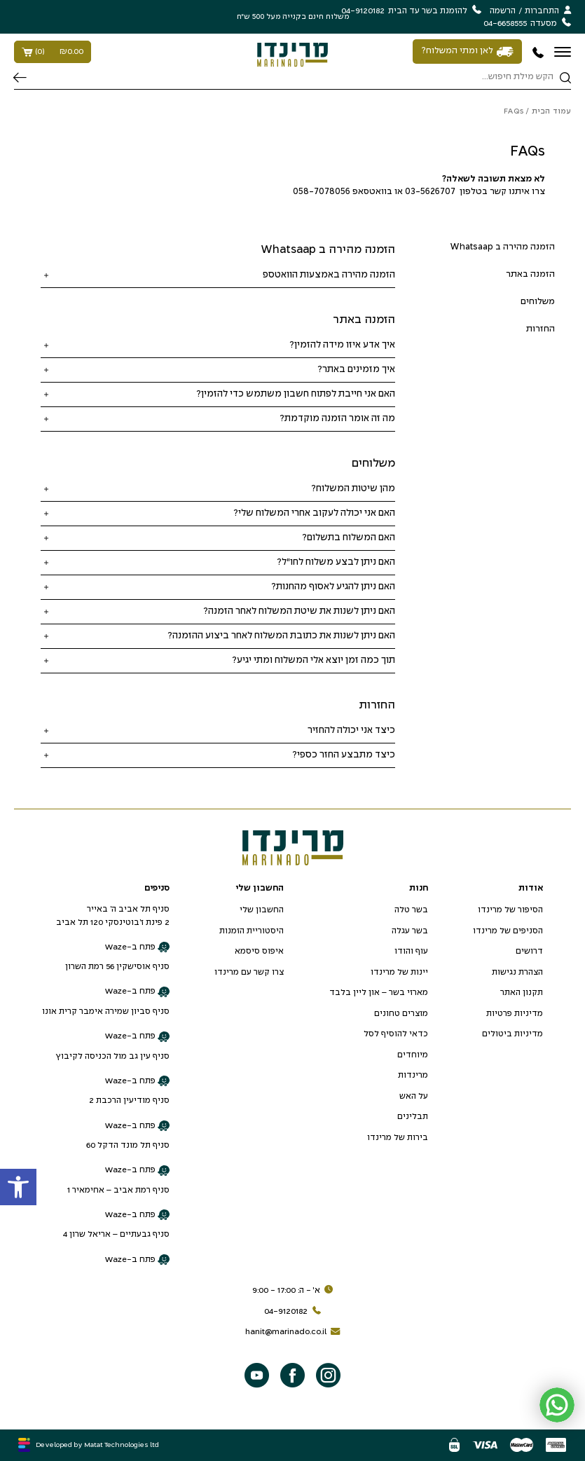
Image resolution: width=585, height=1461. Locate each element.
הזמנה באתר (530, 274)
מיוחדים (412, 1055)
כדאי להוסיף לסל (396, 1034)
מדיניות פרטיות (514, 1013)
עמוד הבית (551, 111)
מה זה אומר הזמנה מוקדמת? (337, 418)
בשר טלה (411, 910)
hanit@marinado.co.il (294, 1332)
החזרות (540, 329)
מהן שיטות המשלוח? (353, 488)
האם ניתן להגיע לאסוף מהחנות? (333, 586)
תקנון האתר (521, 992)
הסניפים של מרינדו (508, 931)
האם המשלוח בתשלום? (348, 537)
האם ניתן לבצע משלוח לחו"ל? (336, 562)
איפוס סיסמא (259, 951)
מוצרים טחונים (401, 1013)
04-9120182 (294, 1312)
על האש (413, 1096)
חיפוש (20, 78)
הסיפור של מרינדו (510, 910)
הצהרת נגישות (517, 972)
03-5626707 (430, 192)
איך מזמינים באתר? (356, 369)
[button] (18, 1187)
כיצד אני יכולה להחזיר (351, 730)
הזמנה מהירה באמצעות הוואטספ (329, 275)
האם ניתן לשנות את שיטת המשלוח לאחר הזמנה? (299, 611)
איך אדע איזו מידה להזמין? (342, 345)
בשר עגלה (410, 931)
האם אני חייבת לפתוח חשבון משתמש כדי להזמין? (295, 394)
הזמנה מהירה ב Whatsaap (502, 247)
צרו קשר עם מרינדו (249, 972)
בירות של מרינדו (397, 1137)
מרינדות (413, 1075)
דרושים (529, 951)
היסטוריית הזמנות (251, 931)
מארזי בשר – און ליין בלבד (378, 992)
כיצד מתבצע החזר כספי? (343, 755)
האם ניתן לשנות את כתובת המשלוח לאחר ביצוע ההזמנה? (281, 635)
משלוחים (538, 302)
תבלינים (412, 1116)
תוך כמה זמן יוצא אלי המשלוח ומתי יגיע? (313, 660)
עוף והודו (411, 951)
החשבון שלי (262, 910)
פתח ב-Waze (136, 947)
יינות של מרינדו (399, 972)
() (52, 52)
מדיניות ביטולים (512, 1034)
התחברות (542, 11)
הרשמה (503, 11)
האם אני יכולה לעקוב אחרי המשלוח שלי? (314, 513)
